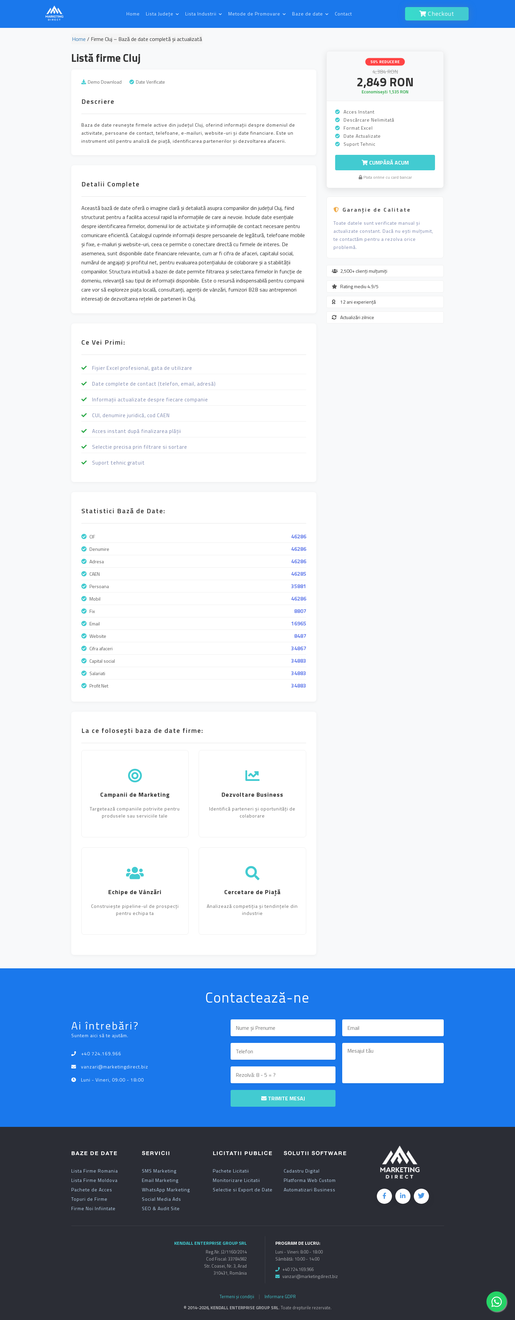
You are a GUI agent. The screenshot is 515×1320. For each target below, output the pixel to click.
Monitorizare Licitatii (236, 1180)
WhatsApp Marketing (166, 1189)
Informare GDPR (280, 1296)
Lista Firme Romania (94, 1171)
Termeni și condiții (237, 1296)
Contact (343, 13)
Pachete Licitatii (231, 1171)
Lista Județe (162, 13)
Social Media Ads (161, 1199)
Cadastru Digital (302, 1171)
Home (133, 13)
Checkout (436, 13)
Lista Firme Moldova (94, 1180)
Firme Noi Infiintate (93, 1208)
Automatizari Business (309, 1189)
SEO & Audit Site (161, 1208)
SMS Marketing (159, 1171)
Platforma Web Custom (310, 1180)
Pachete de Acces (91, 1189)
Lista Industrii (203, 13)
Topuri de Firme (89, 1199)
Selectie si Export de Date (243, 1189)
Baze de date (310, 13)
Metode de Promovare (257, 13)
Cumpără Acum (385, 163)
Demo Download (105, 82)
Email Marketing (160, 1180)
